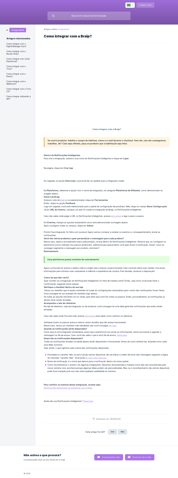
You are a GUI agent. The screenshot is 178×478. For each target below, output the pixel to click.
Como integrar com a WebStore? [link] (16, 82)
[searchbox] (89, 16)
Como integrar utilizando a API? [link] (18, 97)
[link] (16, 30)
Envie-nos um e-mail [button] (142, 457)
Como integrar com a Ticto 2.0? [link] (18, 90)
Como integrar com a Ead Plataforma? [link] (17, 60)
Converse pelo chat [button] (110, 457)
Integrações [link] (63, 29)
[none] (130, 5)
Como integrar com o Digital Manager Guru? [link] (16, 45)
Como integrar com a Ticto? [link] (16, 67)
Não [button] (122, 432)
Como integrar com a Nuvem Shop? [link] (16, 52)
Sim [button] (112, 432)
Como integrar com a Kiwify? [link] (16, 75)
